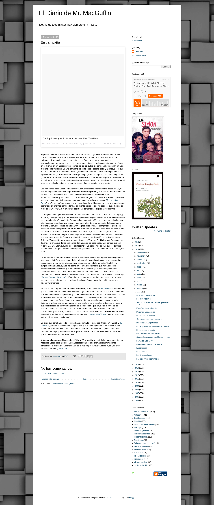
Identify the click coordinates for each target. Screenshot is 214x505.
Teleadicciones (140, 456)
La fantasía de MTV (144, 341)
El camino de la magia (145, 330)
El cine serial (141, 352)
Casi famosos (139, 418)
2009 (137, 386)
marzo (140, 285)
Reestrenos (139, 440)
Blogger (132, 498)
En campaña (141, 348)
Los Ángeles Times (97, 314)
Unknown (139, 51)
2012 (137, 375)
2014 (137, 368)
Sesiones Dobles (141, 449)
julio (139, 270)
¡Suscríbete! (137, 41)
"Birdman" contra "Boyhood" (53, 277)
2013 (137, 372)
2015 (137, 364)
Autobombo (139, 415)
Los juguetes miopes (144, 299)
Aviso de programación (145, 295)
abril (139, 281)
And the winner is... (142, 412)
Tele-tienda (138, 453)
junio (139, 274)
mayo (139, 278)
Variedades (138, 459)
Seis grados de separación (145, 443)
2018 (137, 242)
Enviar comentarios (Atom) (64, 383)
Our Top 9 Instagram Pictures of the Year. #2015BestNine (70, 138)
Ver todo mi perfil (139, 55)
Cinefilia (137, 421)
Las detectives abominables (147, 359)
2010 (137, 382)
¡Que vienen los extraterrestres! (149, 319)
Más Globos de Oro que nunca (149, 344)
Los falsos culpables (144, 355)
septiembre (142, 263)
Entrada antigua (118, 379)
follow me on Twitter (162, 231)
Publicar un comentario (54, 374)
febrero (140, 288)
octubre (140, 260)
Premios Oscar (105, 288)
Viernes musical (140, 462)
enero (139, 292)
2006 (137, 397)
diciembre (141, 252)
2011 (137, 379)
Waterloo (63, 348)
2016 (137, 249)
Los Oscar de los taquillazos (148, 334)
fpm (108, 498)
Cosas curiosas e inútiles (144, 424)
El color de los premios (145, 315)
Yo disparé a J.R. (141, 465)
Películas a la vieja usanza (147, 323)
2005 (137, 400)
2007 (137, 393)
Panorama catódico (142, 434)
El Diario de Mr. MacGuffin (75, 13)
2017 (137, 246)
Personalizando (140, 437)
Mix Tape (138, 427)
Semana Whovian (141, 446)
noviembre (141, 256)
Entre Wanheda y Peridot (146, 308)
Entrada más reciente (50, 379)
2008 (137, 390)
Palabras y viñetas (141, 431)
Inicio (85, 379)
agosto (140, 267)
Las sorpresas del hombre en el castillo (152, 326)
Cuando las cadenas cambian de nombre (153, 337)
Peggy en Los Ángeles (145, 312)
